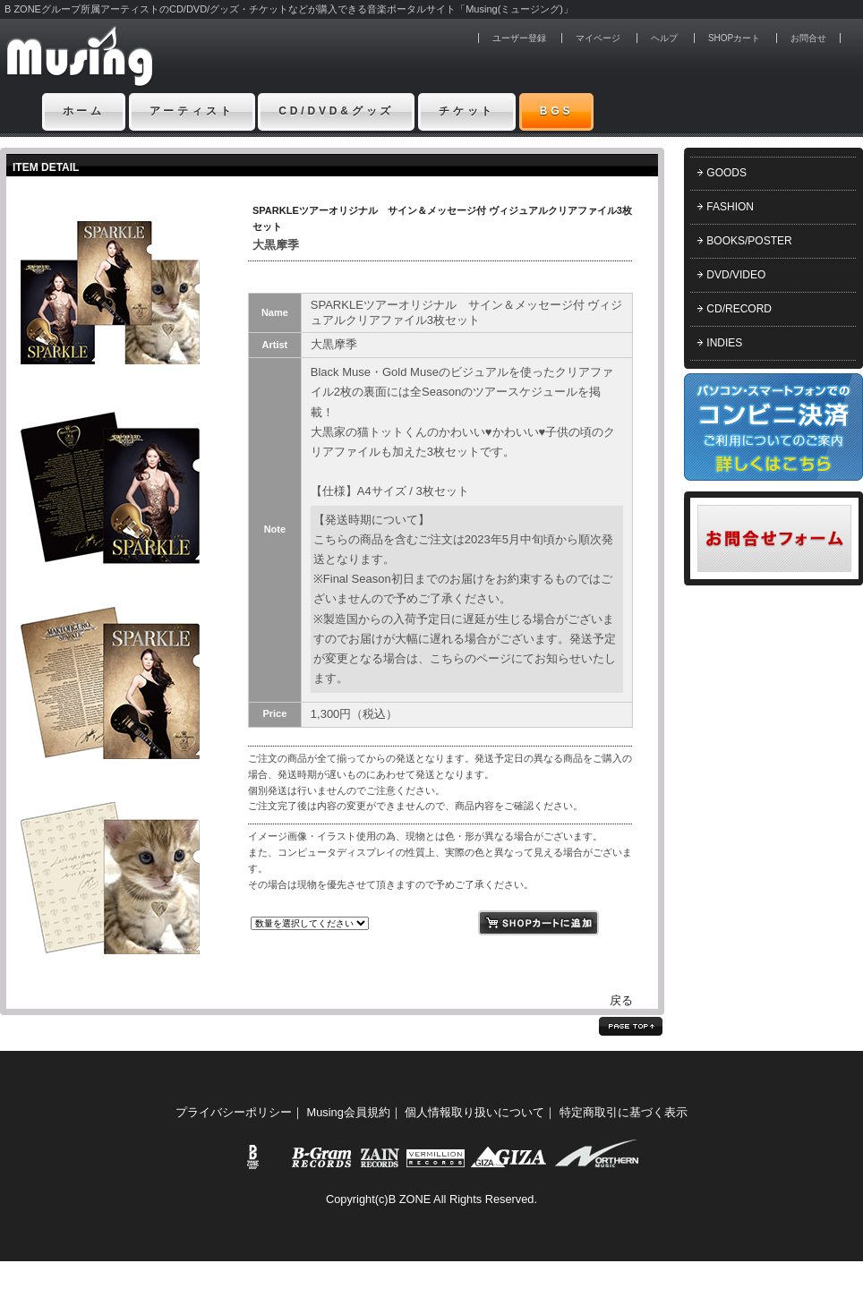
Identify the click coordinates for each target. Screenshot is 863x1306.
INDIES (724, 343)
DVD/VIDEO (735, 275)
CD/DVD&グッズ (336, 111)
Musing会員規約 (348, 1112)
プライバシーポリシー (233, 1112)
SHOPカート (734, 38)
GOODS (726, 172)
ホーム (84, 111)
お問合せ (808, 38)
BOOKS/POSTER (748, 241)
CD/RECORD (739, 309)
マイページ (598, 38)
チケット (467, 111)
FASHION (730, 207)
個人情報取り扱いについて (474, 1112)
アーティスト (192, 111)
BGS (557, 111)
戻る (621, 1000)
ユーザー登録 (519, 38)
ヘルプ (664, 38)
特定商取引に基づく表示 (624, 1112)
